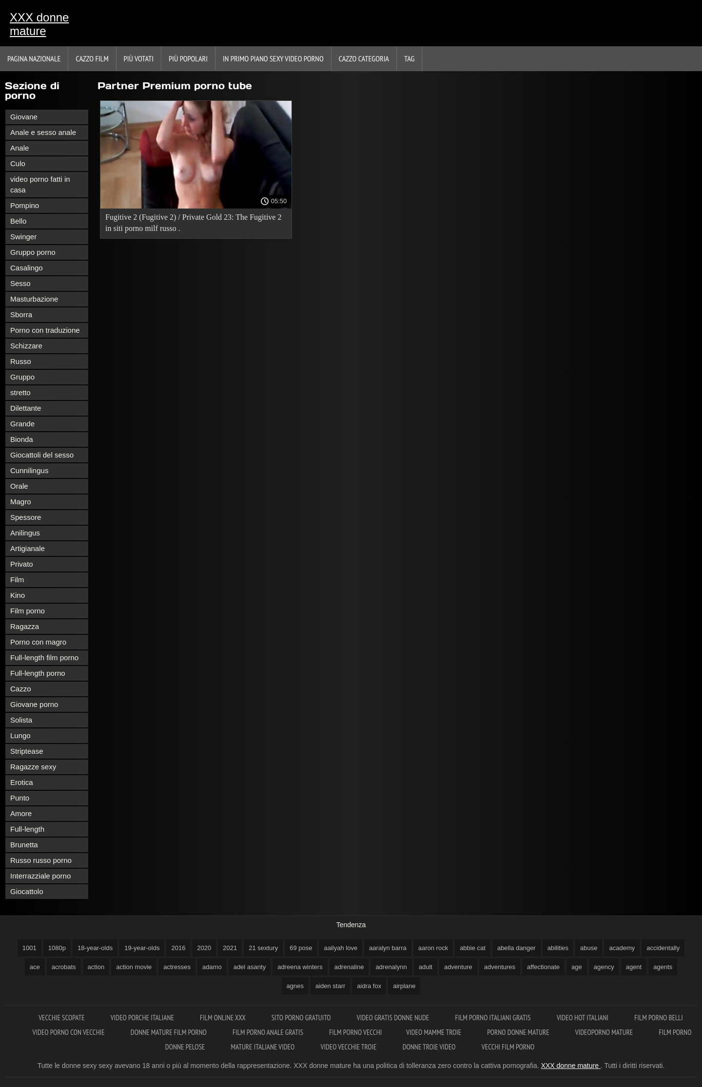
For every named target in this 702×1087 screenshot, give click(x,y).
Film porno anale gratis (269, 1032)
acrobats (64, 967)
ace (35, 967)
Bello (18, 221)
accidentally (663, 948)
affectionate (543, 967)
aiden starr (330, 986)
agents (662, 967)
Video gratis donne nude (394, 1017)
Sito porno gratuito (302, 1017)
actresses (177, 967)
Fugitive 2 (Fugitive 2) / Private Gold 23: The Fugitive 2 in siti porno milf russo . (193, 222)
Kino (17, 595)
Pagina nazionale (33, 58)
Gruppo (22, 377)
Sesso (20, 283)
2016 (178, 948)
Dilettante (25, 408)
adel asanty (250, 967)
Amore (21, 813)
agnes (295, 986)
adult (425, 967)
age (576, 967)
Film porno (27, 611)
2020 (204, 948)
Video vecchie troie (349, 1046)
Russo (20, 361)
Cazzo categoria (364, 58)
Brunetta (24, 844)
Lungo (20, 735)
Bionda (21, 439)
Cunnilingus (29, 470)
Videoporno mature (605, 1032)
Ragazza (24, 626)
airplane (404, 986)
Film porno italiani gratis (493, 1017)
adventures (499, 967)
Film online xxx (223, 1017)
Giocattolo (26, 891)
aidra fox (369, 986)
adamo (212, 967)
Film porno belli (658, 1017)
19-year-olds (141, 948)
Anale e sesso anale (43, 132)
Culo (17, 163)
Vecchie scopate (62, 1017)
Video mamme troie (434, 1032)
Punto (19, 798)
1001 (29, 948)
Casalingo (26, 268)
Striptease (26, 751)
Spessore (25, 517)
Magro (20, 501)
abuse (588, 948)
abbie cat (473, 948)
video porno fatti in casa (40, 184)
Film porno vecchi (355, 1032)
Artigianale (27, 548)
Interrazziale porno (40, 876)
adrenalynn (391, 967)
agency (604, 967)
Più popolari (188, 58)
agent (634, 967)
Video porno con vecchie (69, 1032)
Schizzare (26, 346)
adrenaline (349, 967)
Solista (21, 720)
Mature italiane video (263, 1046)
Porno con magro (38, 642)
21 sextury (263, 948)
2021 (230, 948)
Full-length (27, 829)
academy (622, 948)
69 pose (301, 948)
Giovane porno (34, 704)
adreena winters (300, 967)
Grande (22, 424)
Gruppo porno (33, 252)
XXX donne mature (39, 24)
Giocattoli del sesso (42, 455)
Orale (19, 486)
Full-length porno (37, 673)
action (96, 967)
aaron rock (433, 948)
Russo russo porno (41, 860)
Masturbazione (34, 299)
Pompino (24, 205)
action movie (134, 967)
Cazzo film (92, 58)
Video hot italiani (583, 1017)
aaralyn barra (388, 948)
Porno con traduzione (45, 330)
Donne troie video (430, 1046)
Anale (19, 148)
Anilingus (25, 533)
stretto (20, 392)
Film (17, 579)
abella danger (516, 948)
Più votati (139, 58)
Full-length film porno (44, 657)
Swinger (23, 236)
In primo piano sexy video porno (273, 58)
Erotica (21, 782)
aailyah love (340, 948)
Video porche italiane (143, 1017)
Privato (21, 564)
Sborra (21, 314)
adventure (458, 967)
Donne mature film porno (169, 1032)
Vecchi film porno (508, 1046)
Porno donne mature (519, 1032)
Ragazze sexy (33, 767)
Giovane (24, 117)
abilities (557, 948)
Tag (409, 58)
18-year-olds (95, 948)
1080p (57, 948)
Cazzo (20, 689)
